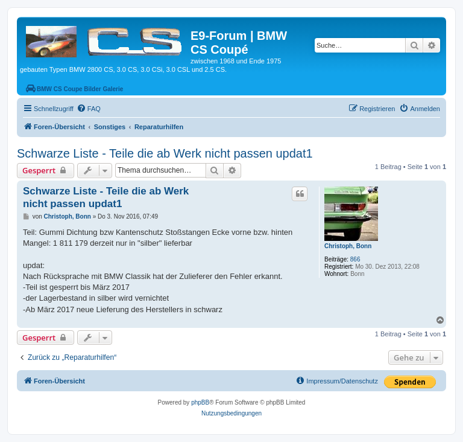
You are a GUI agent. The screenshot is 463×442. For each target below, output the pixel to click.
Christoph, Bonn (347, 246)
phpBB (200, 402)
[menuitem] (89, 108)
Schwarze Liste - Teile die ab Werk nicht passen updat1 (165, 153)
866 (355, 259)
